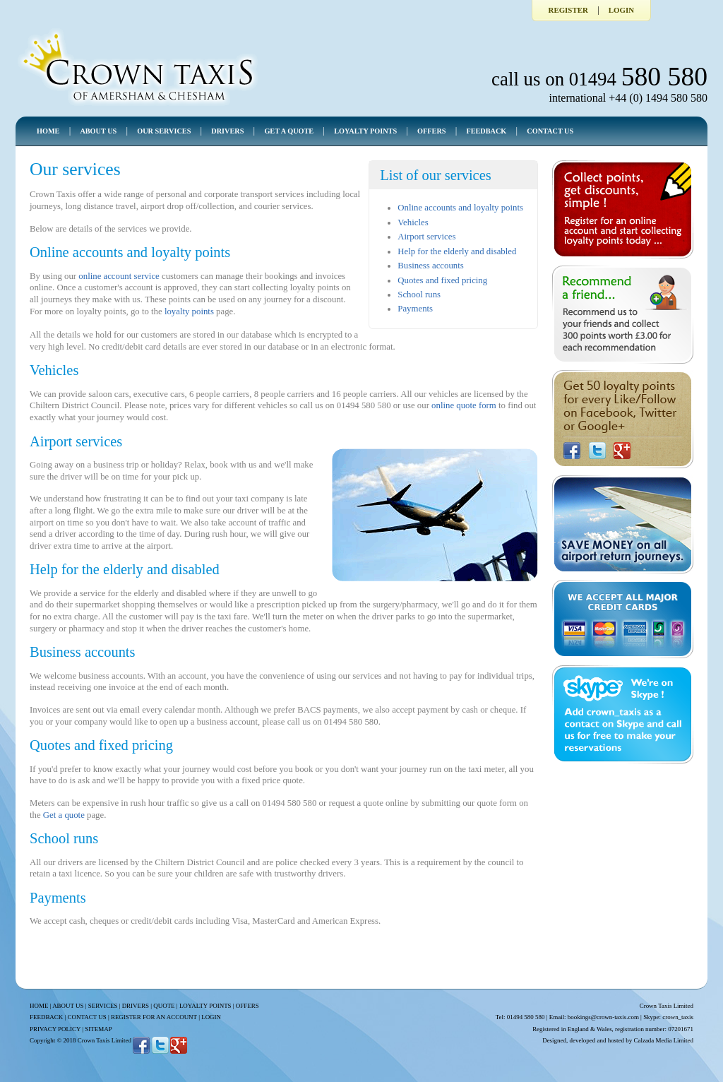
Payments (415, 309)
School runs (419, 294)
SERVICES (103, 1005)
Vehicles (413, 222)
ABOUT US (98, 131)
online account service (118, 276)
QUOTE (163, 1005)
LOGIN (211, 1017)
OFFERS (431, 131)
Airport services (426, 237)
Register (568, 10)
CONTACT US (550, 131)
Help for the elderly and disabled (457, 251)
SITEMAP (98, 1029)
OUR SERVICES (164, 131)
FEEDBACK (486, 131)
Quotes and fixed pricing (442, 280)
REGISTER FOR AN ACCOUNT (154, 1017)
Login (621, 10)
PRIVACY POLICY (55, 1029)
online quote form (463, 405)
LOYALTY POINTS (365, 131)
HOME (48, 131)
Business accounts (430, 265)
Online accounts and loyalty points (460, 208)
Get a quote (64, 815)
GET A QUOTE (288, 131)
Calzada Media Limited (663, 1040)
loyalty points (189, 311)
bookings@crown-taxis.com (603, 1017)
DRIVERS (227, 131)
